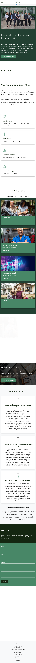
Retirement (18, 659)
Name (2, 546)
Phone (3, 562)
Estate (18, 662)
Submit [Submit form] (4, 581)
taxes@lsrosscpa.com (18, 654)
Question (3, 570)
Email (2, 554)
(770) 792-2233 (19, 646)
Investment (18, 660)
